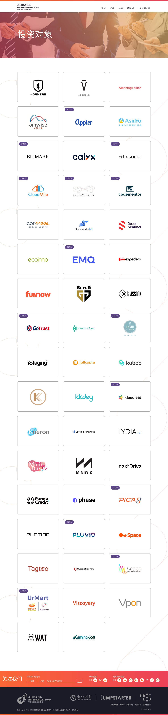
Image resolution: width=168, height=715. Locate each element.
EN (139, 8)
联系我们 (131, 8)
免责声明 (138, 705)
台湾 (112, 8)
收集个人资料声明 (126, 705)
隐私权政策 (147, 705)
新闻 (121, 8)
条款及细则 (114, 705)
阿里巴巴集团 (146, 709)
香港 (103, 8)
